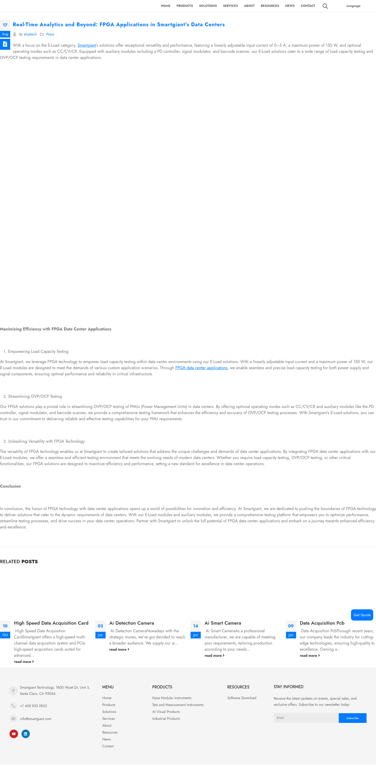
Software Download (241, 697)
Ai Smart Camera (223, 622)
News (290, 6)
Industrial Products (166, 718)
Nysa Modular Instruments (171, 697)
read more (24, 661)
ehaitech (30, 34)
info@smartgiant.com (35, 718)
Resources (270, 6)
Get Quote (362, 615)
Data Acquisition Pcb (322, 622)
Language (354, 6)
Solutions (208, 6)
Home (165, 6)
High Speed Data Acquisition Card (51, 622)
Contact (308, 6)
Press (50, 34)
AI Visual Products (166, 711)
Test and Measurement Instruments (178, 704)
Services (230, 6)
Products (185, 6)
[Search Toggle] (325, 6)
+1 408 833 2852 (33, 705)
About (249, 6)
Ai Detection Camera (131, 622)
